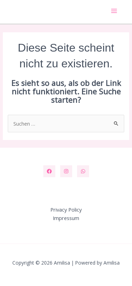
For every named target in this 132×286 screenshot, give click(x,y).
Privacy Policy (66, 209)
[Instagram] (66, 171)
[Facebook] (49, 171)
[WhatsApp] (83, 171)
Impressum (66, 217)
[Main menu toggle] (114, 11)
